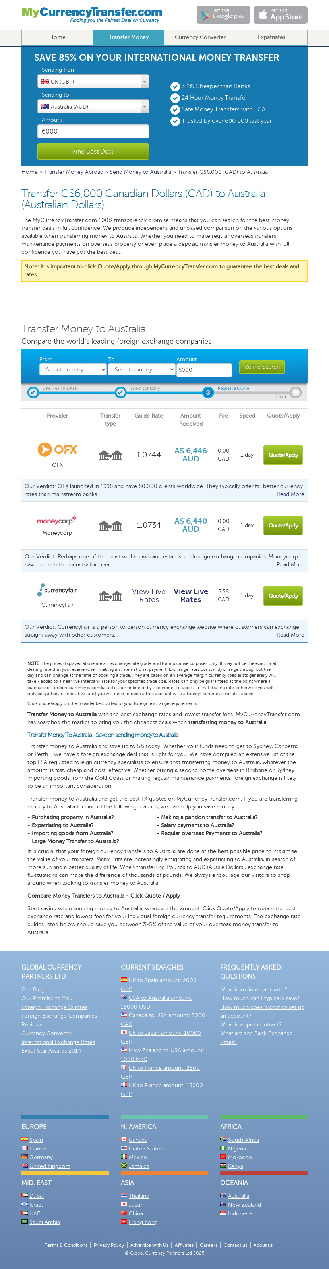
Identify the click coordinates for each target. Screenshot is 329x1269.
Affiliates (184, 1245)
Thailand (139, 1196)
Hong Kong (143, 1222)
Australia (238, 1196)
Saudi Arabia (44, 1222)
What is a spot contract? (251, 1025)
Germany (41, 1157)
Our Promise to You (46, 998)
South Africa (243, 1140)
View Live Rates (149, 595)
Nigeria (237, 1149)
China (136, 1214)
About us (263, 1245)
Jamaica (139, 1166)
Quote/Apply (283, 455)
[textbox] (93, 81)
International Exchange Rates (58, 1042)
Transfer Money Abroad (73, 172)
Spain (36, 1140)
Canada (138, 1140)
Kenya (235, 1166)
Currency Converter (200, 37)
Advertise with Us (149, 1245)
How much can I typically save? (260, 998)
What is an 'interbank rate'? (254, 990)
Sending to (55, 94)
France (37, 1149)
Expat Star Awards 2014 (51, 1051)
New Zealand (244, 1205)
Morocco (240, 1157)
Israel (36, 1205)
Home (57, 37)
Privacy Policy (109, 1245)
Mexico (138, 1157)
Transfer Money (129, 37)
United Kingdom (49, 1166)
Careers (208, 1245)
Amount (52, 119)
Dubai (36, 1196)
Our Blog (33, 990)
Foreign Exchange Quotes (54, 1007)
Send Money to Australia (140, 172)
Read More (290, 494)
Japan (136, 1205)
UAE (34, 1214)
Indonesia (240, 1214)
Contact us (235, 1245)
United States (146, 1149)
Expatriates (271, 37)
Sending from (59, 69)
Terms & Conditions (66, 1245)
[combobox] (93, 81)
